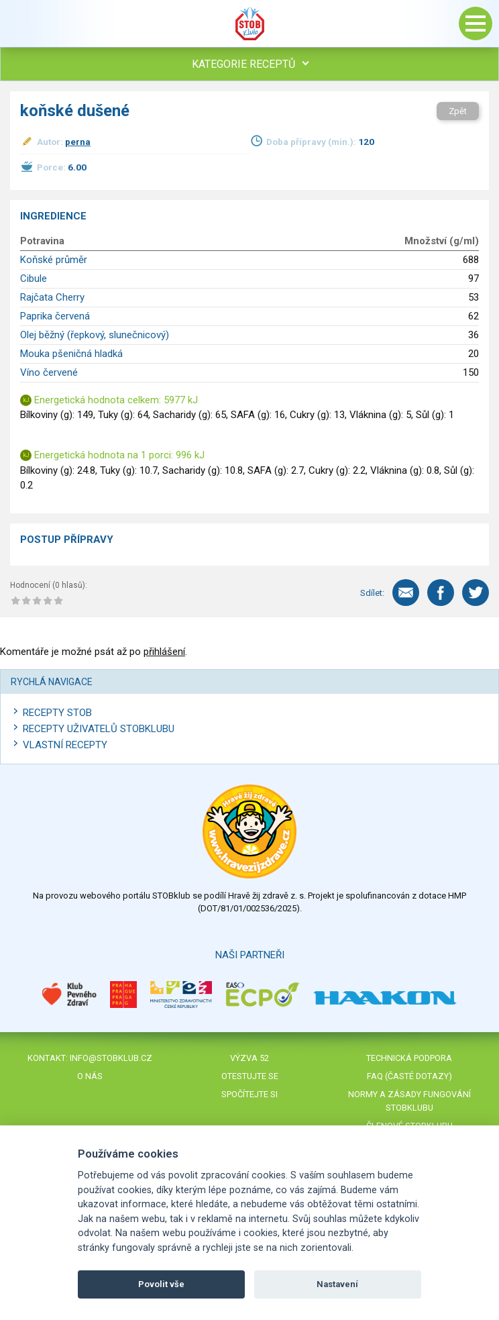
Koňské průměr (53, 260)
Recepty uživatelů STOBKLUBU (98, 729)
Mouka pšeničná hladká (71, 354)
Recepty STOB (57, 713)
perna (78, 141)
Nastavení (337, 1284)
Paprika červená (55, 316)
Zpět (458, 111)
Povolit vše (161, 1284)
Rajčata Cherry (52, 297)
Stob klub (249, 23)
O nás (90, 1076)
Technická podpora (409, 1058)
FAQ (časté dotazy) (409, 1076)
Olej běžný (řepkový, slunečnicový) (94, 335)
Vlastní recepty (65, 745)
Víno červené (49, 372)
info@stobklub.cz (111, 1058)
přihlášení (164, 652)
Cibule (33, 278)
